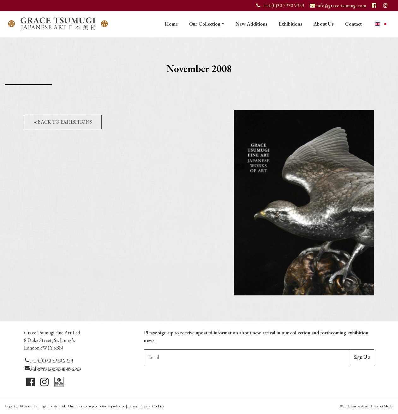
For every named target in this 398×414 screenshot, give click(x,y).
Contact (353, 24)
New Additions (251, 24)
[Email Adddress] (247, 357)
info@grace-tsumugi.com (52, 368)
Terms (132, 406)
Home (171, 24)
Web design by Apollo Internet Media (366, 406)
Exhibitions (290, 24)
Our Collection (204, 24)
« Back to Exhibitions (63, 122)
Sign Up (362, 357)
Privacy (144, 406)
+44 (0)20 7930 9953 (49, 360)
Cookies (158, 406)
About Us (323, 24)
